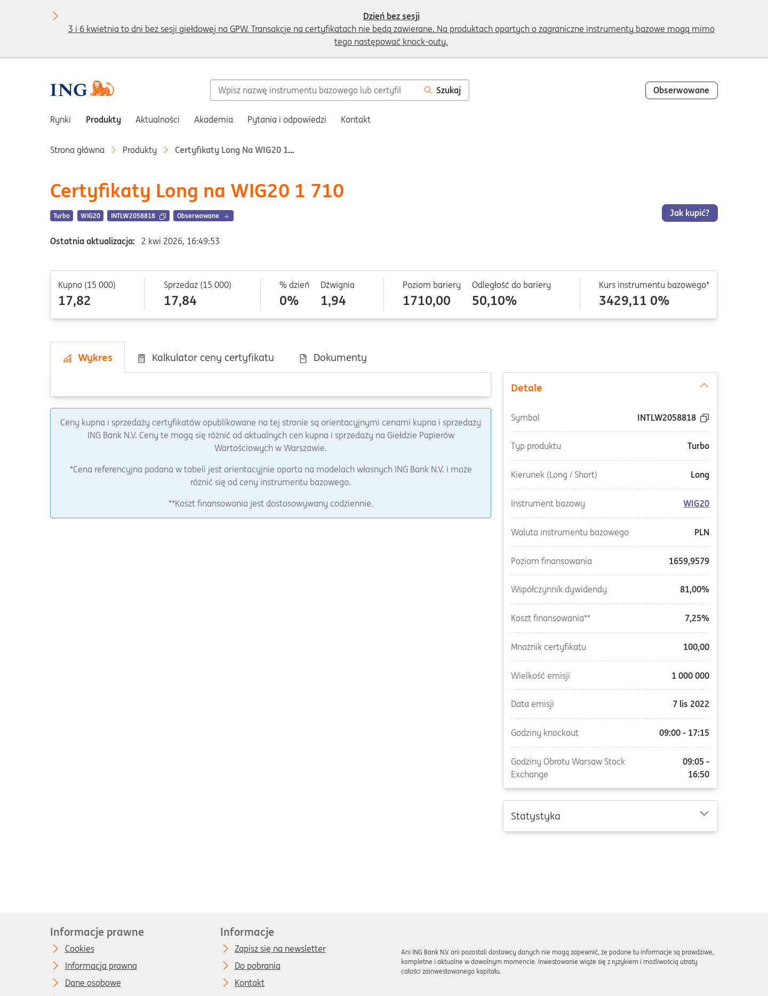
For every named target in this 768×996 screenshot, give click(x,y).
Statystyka (610, 815)
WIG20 (696, 503)
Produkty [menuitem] (103, 119)
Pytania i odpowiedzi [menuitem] (286, 119)
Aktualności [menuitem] (157, 119)
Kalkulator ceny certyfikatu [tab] (205, 357)
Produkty (140, 149)
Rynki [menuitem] (60, 119)
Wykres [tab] (87, 357)
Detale (610, 387)
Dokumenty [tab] (332, 357)
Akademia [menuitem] (213, 119)
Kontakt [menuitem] (356, 119)
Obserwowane (681, 90)
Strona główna (77, 149)
